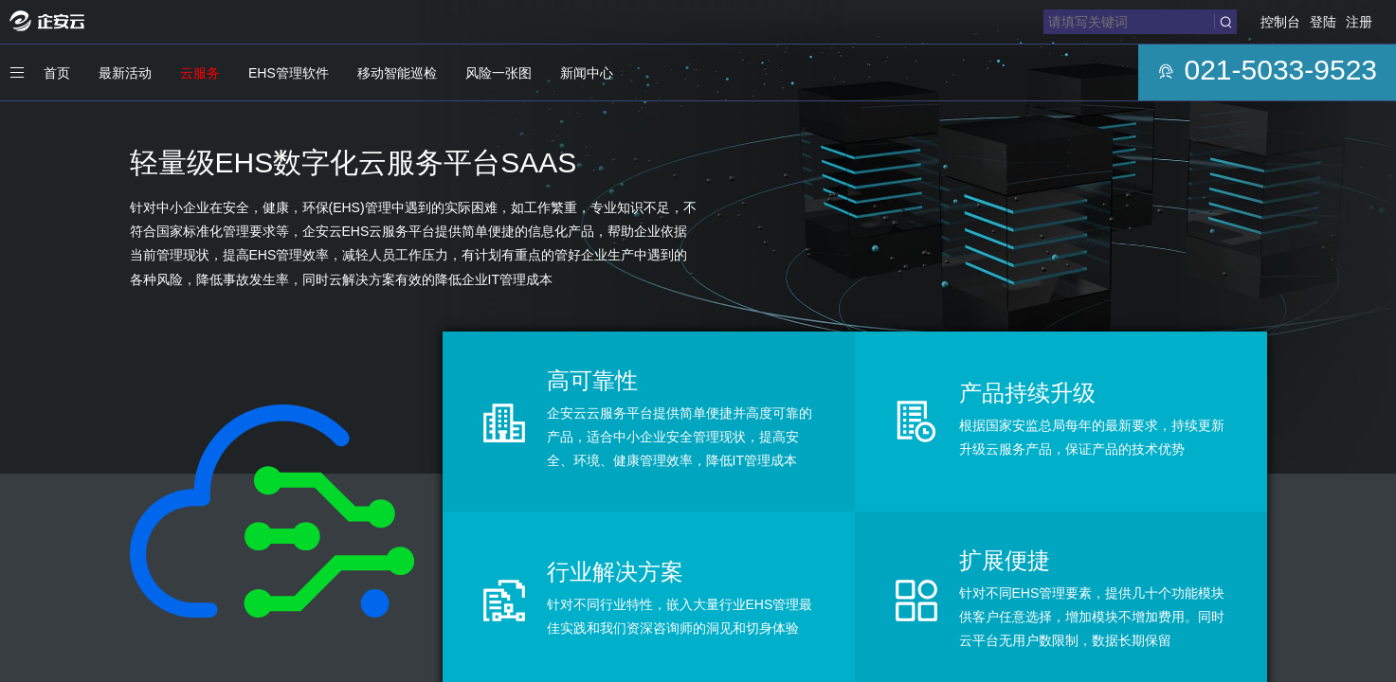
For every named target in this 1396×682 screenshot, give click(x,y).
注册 (1359, 21)
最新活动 (125, 73)
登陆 (1323, 21)
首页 (57, 73)
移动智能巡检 (397, 73)
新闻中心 (586, 73)
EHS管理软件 (288, 73)
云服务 (200, 73)
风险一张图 (498, 73)
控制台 (1280, 21)
